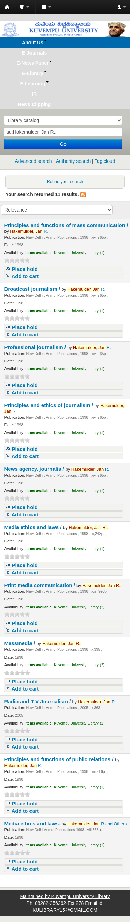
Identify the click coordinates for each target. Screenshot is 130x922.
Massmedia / (20, 643)
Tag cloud (105, 161)
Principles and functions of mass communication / (66, 225)
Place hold (25, 269)
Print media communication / (40, 585)
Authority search (73, 161)
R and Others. (97, 824)
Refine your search (65, 181)
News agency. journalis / (35, 469)
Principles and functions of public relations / (59, 759)
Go (63, 144)
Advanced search (33, 161)
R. (29, 231)
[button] (24, 7)
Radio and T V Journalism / (38, 701)
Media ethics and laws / (33, 527)
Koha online (7, 7)
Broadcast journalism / (32, 289)
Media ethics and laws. (32, 823)
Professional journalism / (35, 347)
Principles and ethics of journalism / (49, 405)
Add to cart (25, 276)
